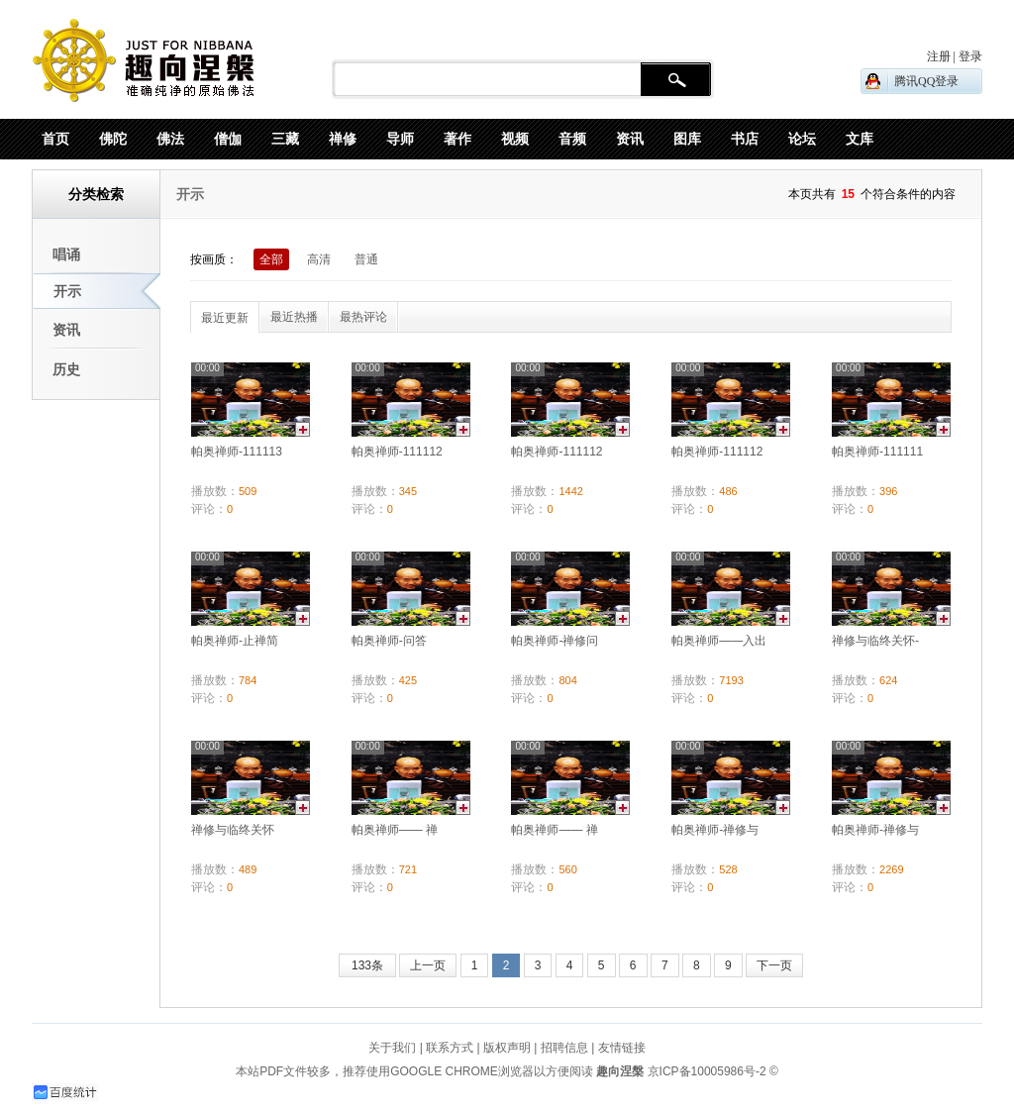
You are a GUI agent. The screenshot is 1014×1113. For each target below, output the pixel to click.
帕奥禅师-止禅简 (234, 641)
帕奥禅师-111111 (877, 451)
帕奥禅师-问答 (389, 641)
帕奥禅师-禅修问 (554, 641)
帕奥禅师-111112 (397, 451)
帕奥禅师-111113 (236, 451)
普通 (366, 259)
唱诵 (66, 254)
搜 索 (676, 80)
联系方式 (449, 1048)
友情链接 (622, 1048)
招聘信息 (564, 1048)
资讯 (66, 330)
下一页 (774, 965)
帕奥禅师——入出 (718, 641)
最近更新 (225, 318)
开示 (67, 291)
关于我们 (392, 1048)
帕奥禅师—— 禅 (395, 830)
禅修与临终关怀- (875, 641)
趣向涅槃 (618, 1071)
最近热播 (294, 317)
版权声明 (507, 1048)
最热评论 (363, 317)
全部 (271, 259)
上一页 (428, 965)
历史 (66, 369)
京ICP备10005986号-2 (707, 1071)
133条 (367, 965)
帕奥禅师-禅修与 (715, 830)
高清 (319, 259)
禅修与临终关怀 (232, 830)
